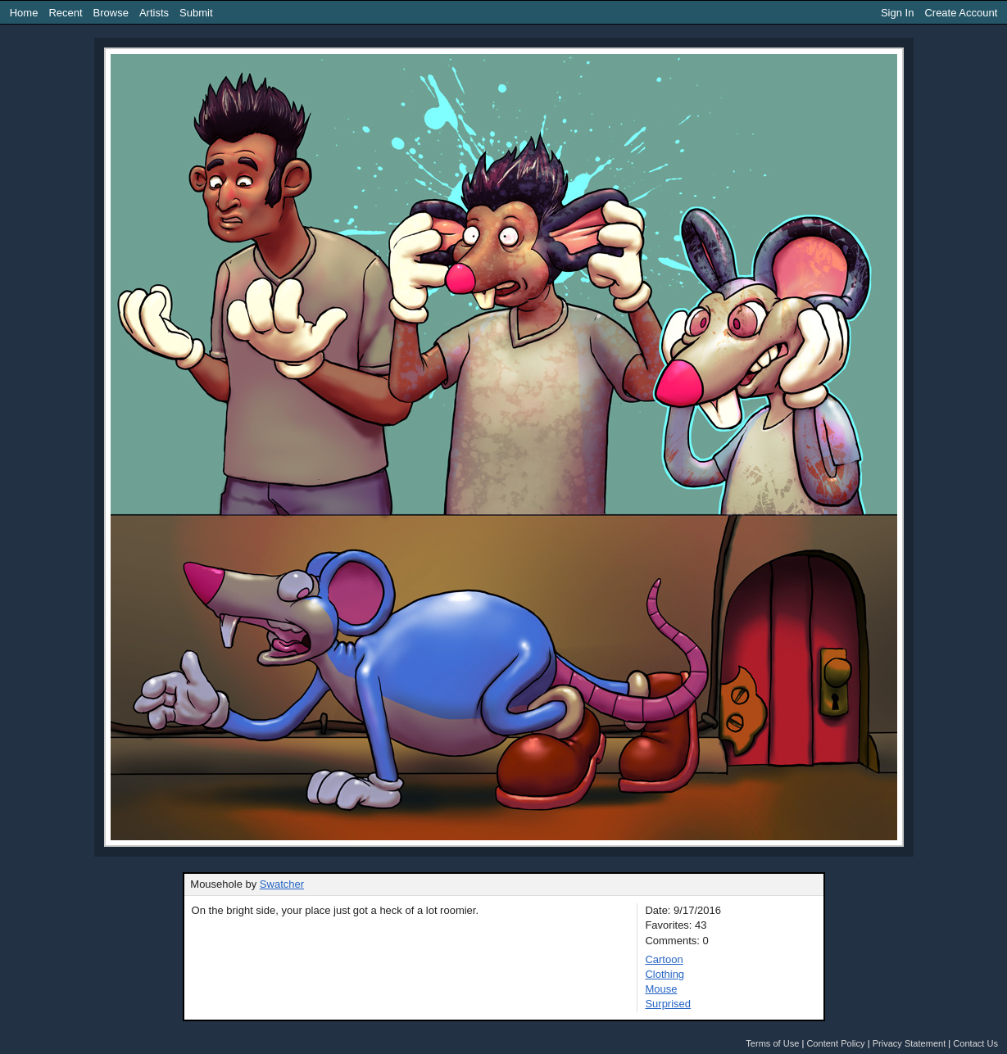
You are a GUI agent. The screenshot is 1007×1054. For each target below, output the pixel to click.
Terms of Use (772, 1043)
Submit (195, 13)
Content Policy (835, 1043)
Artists (154, 13)
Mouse (661, 989)
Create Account (960, 13)
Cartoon (664, 959)
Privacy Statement (909, 1043)
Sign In (897, 13)
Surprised (668, 1003)
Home (24, 13)
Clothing (664, 974)
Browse (111, 13)
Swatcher (282, 884)
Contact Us (975, 1043)
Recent (65, 13)
